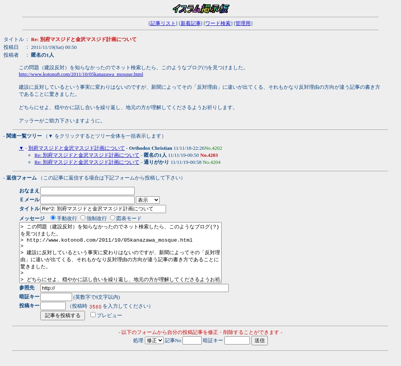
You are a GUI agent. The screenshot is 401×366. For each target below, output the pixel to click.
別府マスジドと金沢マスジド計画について (76, 148)
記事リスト (163, 23)
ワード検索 (218, 23)
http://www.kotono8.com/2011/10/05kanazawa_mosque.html (81, 74)
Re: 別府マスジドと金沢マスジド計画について (86, 155)
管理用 (243, 23)
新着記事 (191, 23)
